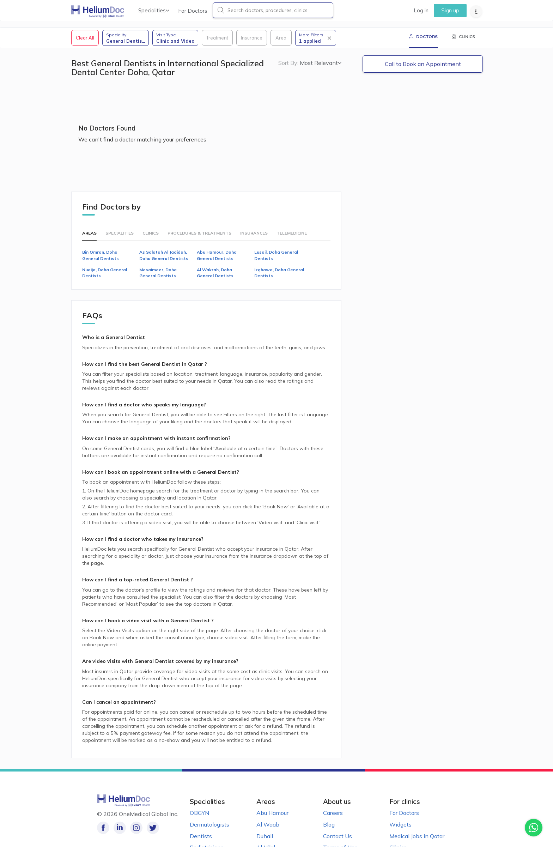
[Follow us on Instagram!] (135, 832)
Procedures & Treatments (199, 238)
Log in (421, 10)
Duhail (264, 840)
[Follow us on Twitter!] (151, 832)
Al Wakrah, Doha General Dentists (215, 277)
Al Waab (267, 829)
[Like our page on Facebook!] (103, 832)
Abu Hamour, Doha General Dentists (217, 260)
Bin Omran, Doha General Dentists (100, 260)
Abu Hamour (272, 817)
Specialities (153, 10)
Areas (89, 238)
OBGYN (199, 817)
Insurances (254, 238)
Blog (329, 829)
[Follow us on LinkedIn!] (119, 832)
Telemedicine (291, 238)
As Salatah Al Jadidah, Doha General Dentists (163, 260)
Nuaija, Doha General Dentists (104, 277)
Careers (333, 817)
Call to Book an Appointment (423, 68)
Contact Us (337, 840)
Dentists (201, 840)
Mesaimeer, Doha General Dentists (158, 277)
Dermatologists (209, 829)
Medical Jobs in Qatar (416, 840)
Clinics (150, 238)
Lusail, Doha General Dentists (276, 260)
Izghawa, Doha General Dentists (279, 277)
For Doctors (192, 10)
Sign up (450, 10)
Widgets (400, 829)
